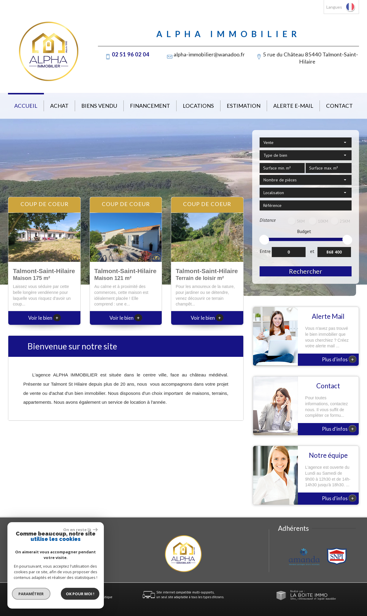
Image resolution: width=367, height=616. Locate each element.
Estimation (243, 105)
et (312, 251)
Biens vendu (99, 105)
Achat (59, 105)
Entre (265, 251)
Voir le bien (44, 318)
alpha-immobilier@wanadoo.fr (209, 54)
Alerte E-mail (293, 105)
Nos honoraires (65, 597)
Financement (150, 105)
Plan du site (16, 597)
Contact (339, 105)
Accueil (25, 105)
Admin (93, 597)
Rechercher (305, 271)
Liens (82, 597)
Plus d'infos (339, 359)
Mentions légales (39, 597)
